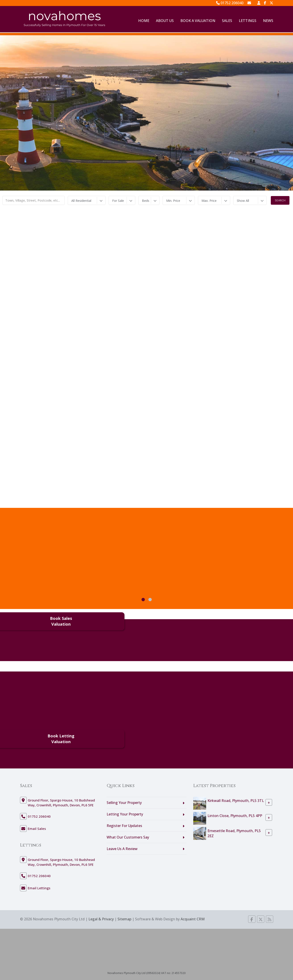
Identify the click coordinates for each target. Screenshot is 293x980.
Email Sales (37, 828)
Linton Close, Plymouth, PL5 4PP (234, 815)
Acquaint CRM (193, 919)
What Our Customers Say (128, 837)
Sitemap (124, 919)
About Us (165, 20)
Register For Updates (124, 825)
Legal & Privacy (101, 919)
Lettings (247, 20)
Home (143, 20)
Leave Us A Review (122, 848)
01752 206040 (229, 2)
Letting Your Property (125, 814)
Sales (227, 20)
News (268, 20)
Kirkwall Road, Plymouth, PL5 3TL (235, 800)
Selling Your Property (124, 802)
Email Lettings (39, 888)
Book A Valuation (197, 20)
